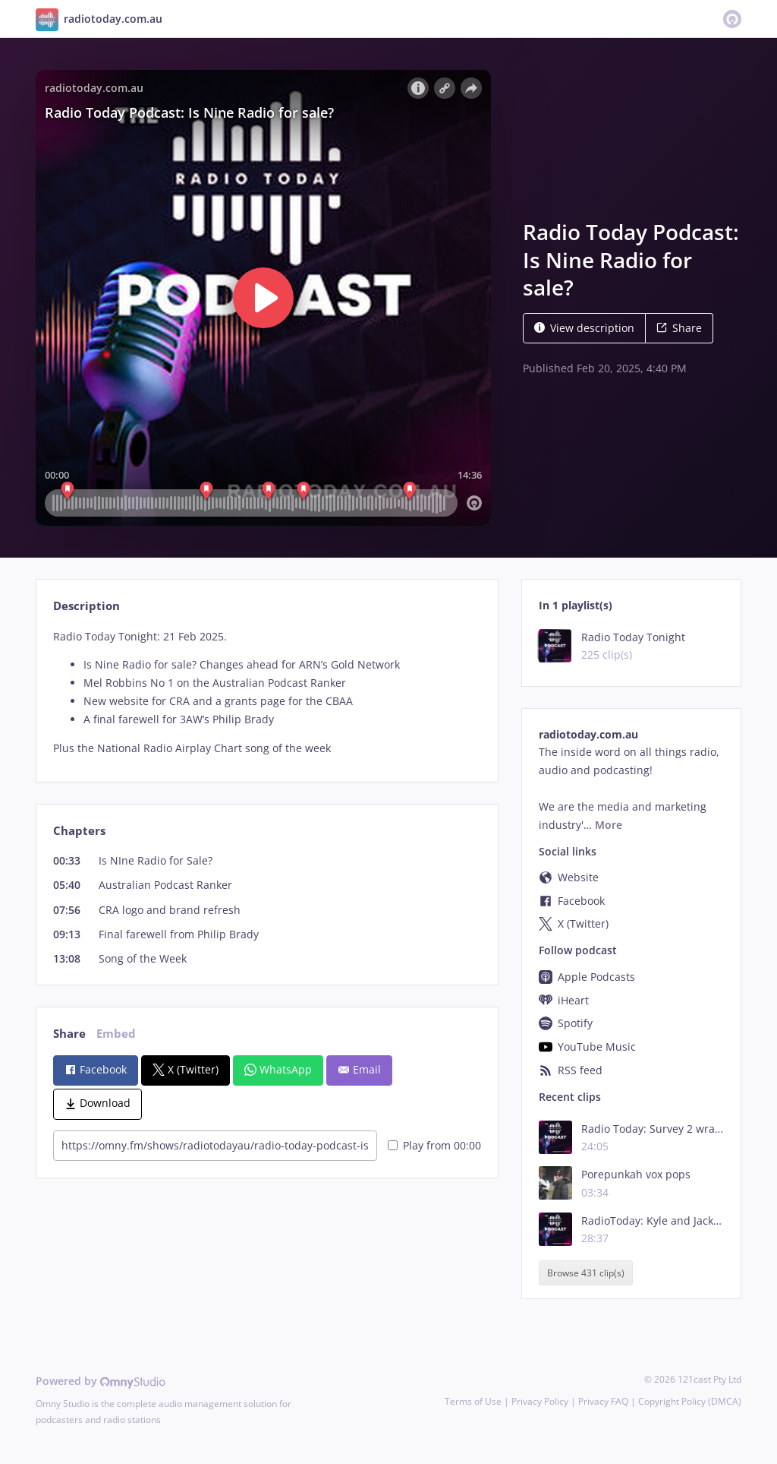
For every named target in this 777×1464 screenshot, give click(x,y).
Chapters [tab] (79, 831)
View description (584, 328)
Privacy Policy (539, 1401)
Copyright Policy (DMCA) (689, 1401)
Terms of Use (473, 1401)
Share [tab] (69, 1034)
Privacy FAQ (603, 1401)
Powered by (100, 1381)
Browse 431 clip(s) (585, 1272)
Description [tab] (86, 606)
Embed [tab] (116, 1034)
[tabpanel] (266, 692)
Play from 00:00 (434, 1145)
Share (679, 328)
